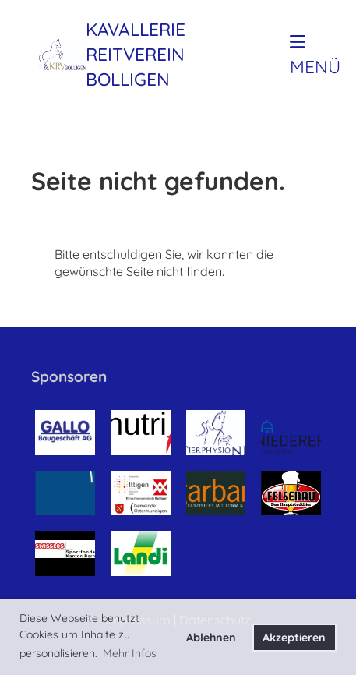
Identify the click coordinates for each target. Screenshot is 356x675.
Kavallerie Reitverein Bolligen (135, 54)
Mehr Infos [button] (130, 653)
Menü (315, 56)
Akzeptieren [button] (294, 638)
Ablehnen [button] (211, 638)
